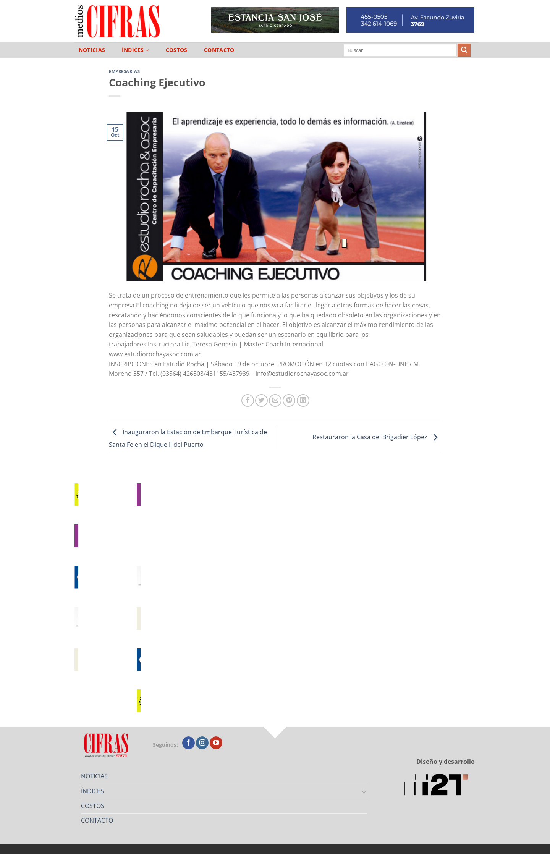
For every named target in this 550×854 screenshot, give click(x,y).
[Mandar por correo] (275, 400)
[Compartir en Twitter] (261, 400)
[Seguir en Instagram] (202, 742)
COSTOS (177, 50)
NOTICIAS (92, 50)
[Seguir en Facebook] (188, 742)
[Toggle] (364, 791)
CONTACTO (219, 50)
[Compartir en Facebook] (247, 400)
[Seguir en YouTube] (216, 742)
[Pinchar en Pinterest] (289, 400)
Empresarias (124, 71)
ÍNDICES (135, 50)
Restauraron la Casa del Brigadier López (376, 437)
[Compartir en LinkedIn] (303, 400)
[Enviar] (464, 50)
